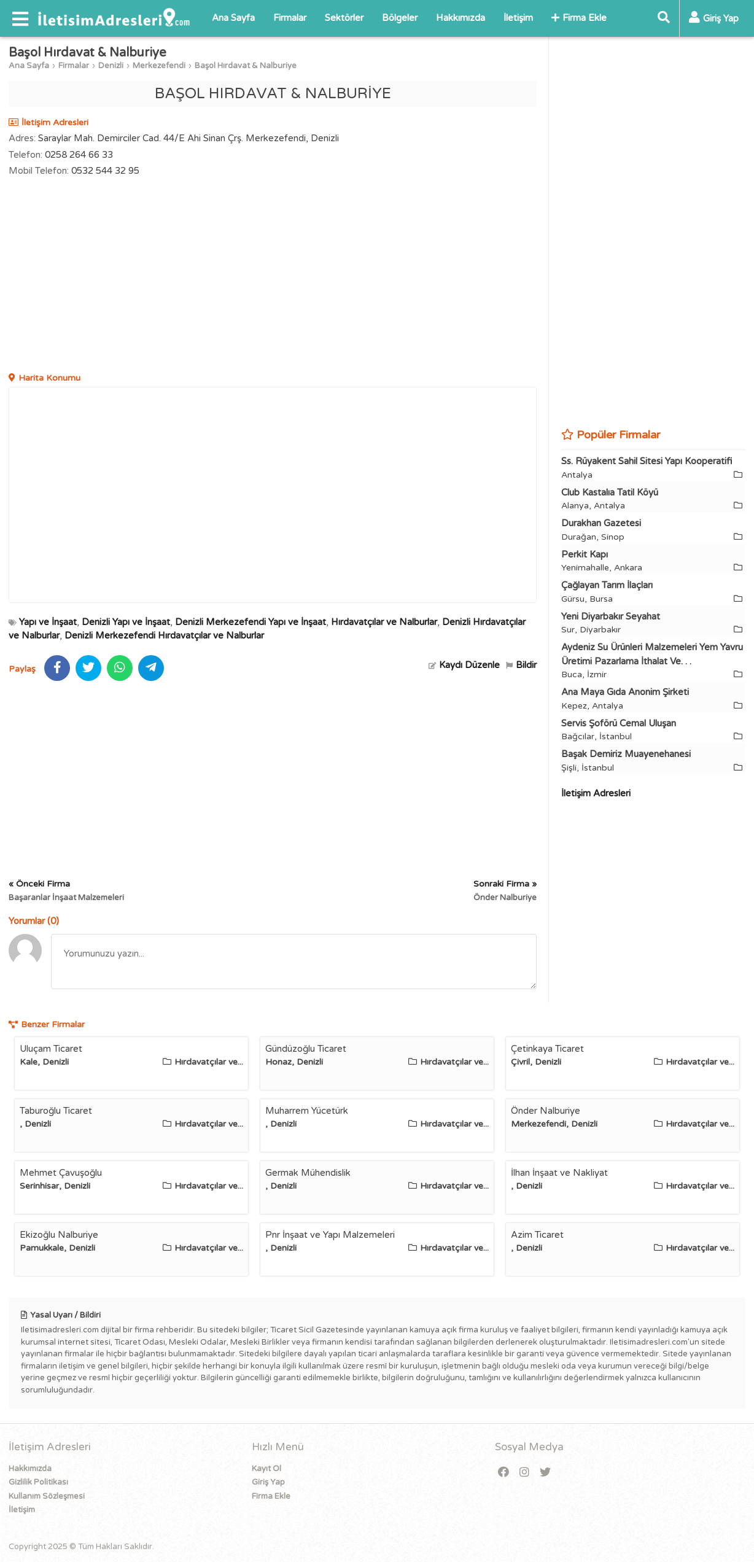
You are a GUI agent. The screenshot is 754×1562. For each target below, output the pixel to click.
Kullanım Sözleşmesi (47, 1496)
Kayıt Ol (266, 1469)
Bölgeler (400, 17)
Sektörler (344, 17)
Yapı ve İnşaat (48, 622)
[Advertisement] (273, 276)
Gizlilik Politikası (38, 1482)
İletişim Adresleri (596, 793)
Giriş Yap (268, 1482)
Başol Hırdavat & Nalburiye (246, 66)
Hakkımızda (460, 17)
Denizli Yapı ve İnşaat (126, 622)
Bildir (521, 664)
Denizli (110, 66)
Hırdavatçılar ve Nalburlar (384, 622)
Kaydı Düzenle (464, 664)
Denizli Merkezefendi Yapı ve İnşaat (250, 622)
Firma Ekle (579, 17)
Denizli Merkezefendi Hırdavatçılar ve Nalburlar (164, 635)
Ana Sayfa (233, 17)
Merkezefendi (159, 66)
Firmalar (289, 17)
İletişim (518, 17)
